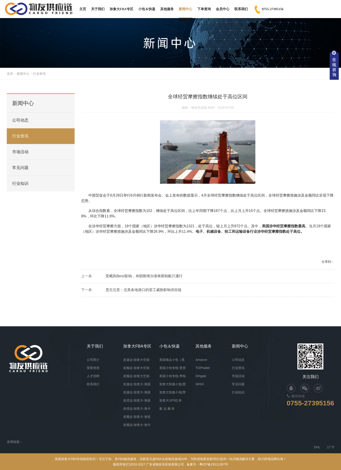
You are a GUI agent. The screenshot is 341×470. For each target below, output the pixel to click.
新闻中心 (23, 73)
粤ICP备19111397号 (213, 464)
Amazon (201, 360)
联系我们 (93, 384)
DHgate (200, 376)
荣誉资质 (93, 368)
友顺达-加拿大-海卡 (137, 425)
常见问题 (20, 167)
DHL (325, 447)
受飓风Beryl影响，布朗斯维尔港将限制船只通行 (144, 277)
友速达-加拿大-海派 (137, 384)
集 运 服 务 (167, 408)
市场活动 (20, 152)
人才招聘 (93, 376)
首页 (10, 73)
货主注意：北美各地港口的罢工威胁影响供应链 (143, 291)
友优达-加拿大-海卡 (137, 408)
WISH (199, 384)
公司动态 (20, 120)
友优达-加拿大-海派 (137, 400)
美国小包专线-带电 (172, 376)
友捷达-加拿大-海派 (137, 392)
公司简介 (93, 360)
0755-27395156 (310, 403)
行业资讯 (39, 73)
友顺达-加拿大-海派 (137, 416)
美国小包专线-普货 (172, 368)
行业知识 (20, 183)
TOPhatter (202, 368)
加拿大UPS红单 (170, 400)
